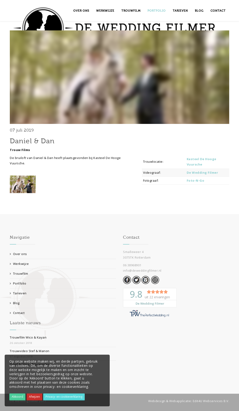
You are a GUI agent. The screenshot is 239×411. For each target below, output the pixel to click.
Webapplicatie (180, 401)
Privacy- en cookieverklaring (64, 397)
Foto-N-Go (195, 180)
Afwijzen (34, 397)
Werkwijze (105, 10)
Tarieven (180, 10)
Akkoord (17, 397)
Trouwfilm (131, 10)
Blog (199, 10)
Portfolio (157, 10)
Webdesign (156, 401)
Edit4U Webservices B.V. (211, 401)
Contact (218, 10)
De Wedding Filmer (202, 172)
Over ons (81, 10)
